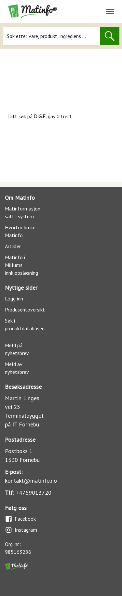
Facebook (20, 519)
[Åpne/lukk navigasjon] (110, 11)
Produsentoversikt (25, 309)
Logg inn (14, 298)
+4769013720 (33, 492)
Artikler (13, 246)
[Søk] (51, 36)
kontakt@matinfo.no (31, 480)
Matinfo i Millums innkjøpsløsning (21, 265)
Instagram (21, 530)
